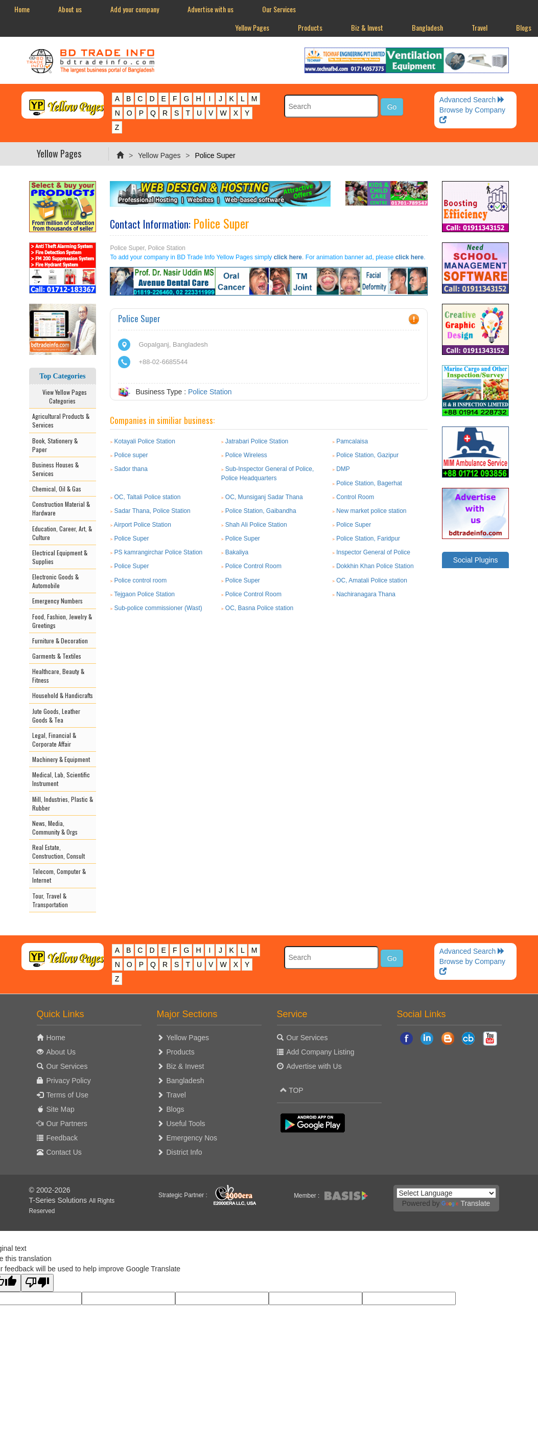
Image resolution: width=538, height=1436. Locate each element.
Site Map (60, 1109)
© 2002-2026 (50, 1190)
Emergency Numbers (57, 600)
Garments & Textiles (56, 656)
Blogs (175, 1109)
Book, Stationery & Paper (55, 445)
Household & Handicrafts (62, 695)
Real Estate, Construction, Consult (58, 851)
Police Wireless (246, 455)
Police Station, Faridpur (368, 538)
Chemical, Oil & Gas (56, 488)
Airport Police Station (142, 524)
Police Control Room (253, 566)
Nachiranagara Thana (365, 594)
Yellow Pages (252, 27)
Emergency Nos (192, 1138)
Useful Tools (186, 1123)
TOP (291, 1090)
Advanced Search (472, 100)
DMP (343, 469)
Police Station (210, 392)
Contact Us (64, 1152)
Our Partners (66, 1123)
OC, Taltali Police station (147, 497)
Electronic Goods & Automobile (55, 581)
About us (70, 9)
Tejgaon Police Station (144, 594)
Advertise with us (210, 9)
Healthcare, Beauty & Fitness (58, 675)
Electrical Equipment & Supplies (59, 557)
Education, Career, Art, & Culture (62, 533)
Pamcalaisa (352, 441)
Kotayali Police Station (144, 441)
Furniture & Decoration (60, 640)
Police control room (140, 580)
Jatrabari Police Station (256, 441)
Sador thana (131, 469)
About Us (61, 1052)
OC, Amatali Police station (371, 580)
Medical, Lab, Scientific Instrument (61, 779)
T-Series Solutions (59, 1200)
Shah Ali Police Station (256, 524)
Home (22, 9)
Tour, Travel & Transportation (50, 900)
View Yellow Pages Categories (62, 396)
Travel (479, 27)
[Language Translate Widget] (446, 1193)
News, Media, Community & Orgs (55, 827)
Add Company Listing (321, 1052)
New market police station (371, 510)
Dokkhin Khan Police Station (374, 566)
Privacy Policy (68, 1080)
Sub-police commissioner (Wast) (158, 608)
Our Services (279, 9)
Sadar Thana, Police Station (152, 510)
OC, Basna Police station (259, 608)
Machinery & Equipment (61, 759)
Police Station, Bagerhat (369, 483)
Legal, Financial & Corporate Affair (54, 739)
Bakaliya (236, 552)
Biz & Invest (367, 27)
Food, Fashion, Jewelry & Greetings (62, 621)
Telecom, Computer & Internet (59, 875)
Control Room (355, 497)
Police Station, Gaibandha (260, 510)
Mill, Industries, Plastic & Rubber (62, 803)
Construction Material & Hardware (61, 508)
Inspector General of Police (373, 552)
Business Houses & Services (55, 469)
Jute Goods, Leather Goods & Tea (56, 715)
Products (310, 27)
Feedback (62, 1138)
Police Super (353, 524)
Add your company (134, 9)
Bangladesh (427, 27)
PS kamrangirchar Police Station (158, 552)
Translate (465, 1203)
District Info (184, 1152)
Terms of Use (67, 1095)
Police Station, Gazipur (367, 455)
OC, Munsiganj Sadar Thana (264, 497)
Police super (131, 455)
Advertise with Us (314, 1066)
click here (288, 257)
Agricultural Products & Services (60, 420)
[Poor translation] (37, 1283)
